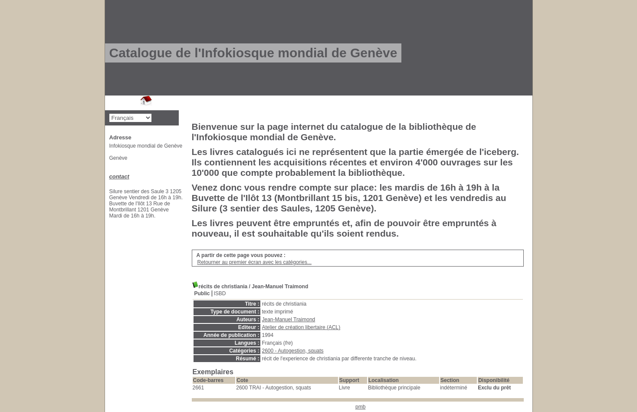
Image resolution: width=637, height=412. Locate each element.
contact (119, 176)
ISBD (220, 293)
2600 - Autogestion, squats (293, 351)
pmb (360, 407)
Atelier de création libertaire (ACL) (301, 327)
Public (202, 293)
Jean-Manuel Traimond (288, 319)
